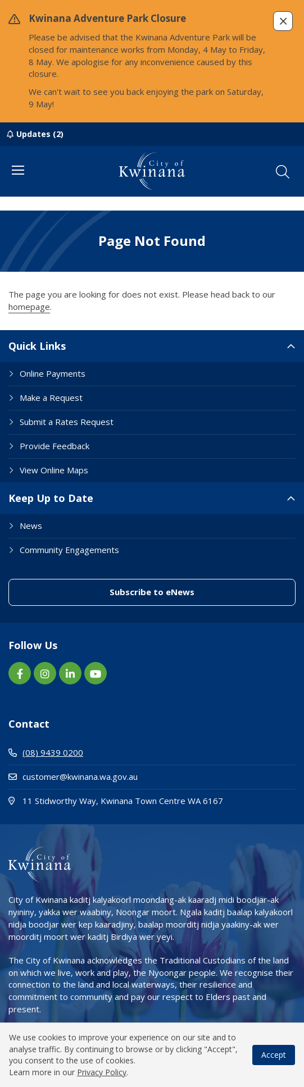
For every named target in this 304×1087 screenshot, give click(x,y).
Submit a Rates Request (67, 421)
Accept (273, 1054)
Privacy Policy (101, 1072)
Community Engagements (69, 549)
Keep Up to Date (50, 498)
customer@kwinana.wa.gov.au (73, 776)
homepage (29, 306)
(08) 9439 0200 (45, 752)
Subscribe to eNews (152, 591)
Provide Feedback (54, 445)
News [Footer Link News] (31, 525)
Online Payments (52, 373)
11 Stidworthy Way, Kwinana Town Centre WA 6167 (152, 800)
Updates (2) (39, 134)
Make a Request (51, 397)
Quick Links (37, 346)
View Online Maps (54, 470)
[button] (283, 21)
